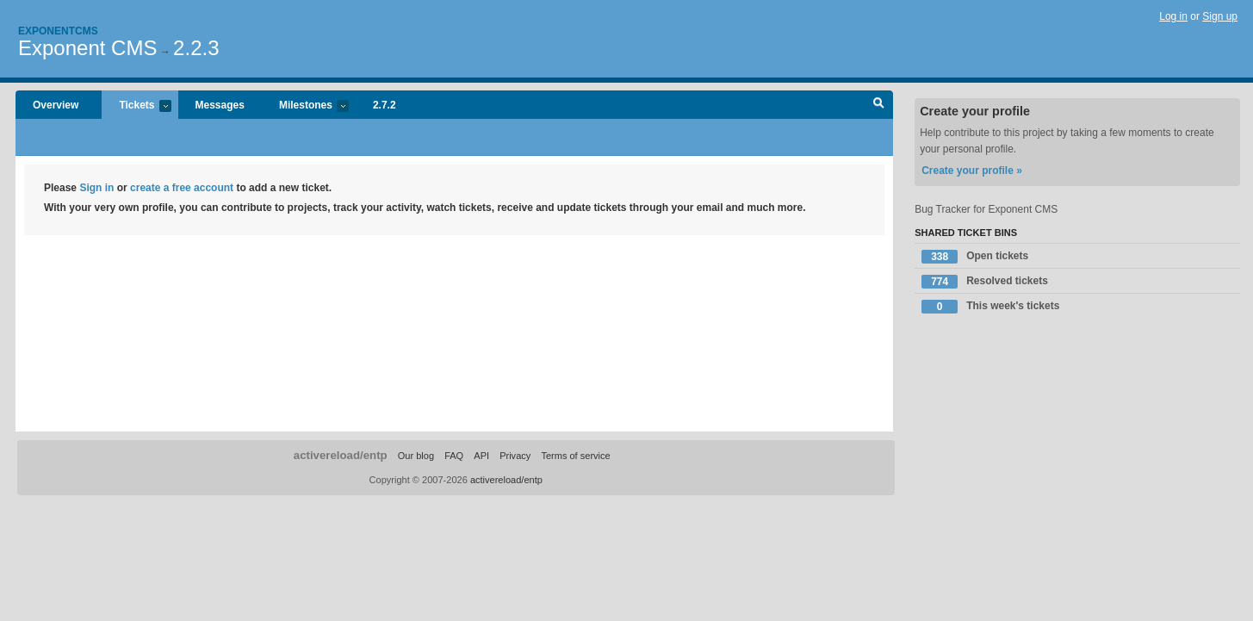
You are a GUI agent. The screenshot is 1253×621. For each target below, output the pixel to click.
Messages (220, 105)
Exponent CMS (87, 47)
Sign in (96, 188)
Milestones (305, 106)
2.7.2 (384, 105)
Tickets (136, 106)
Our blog (416, 455)
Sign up (1219, 16)
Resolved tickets (984, 282)
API (481, 455)
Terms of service (575, 455)
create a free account (181, 188)
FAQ (453, 455)
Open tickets (974, 257)
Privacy (514, 455)
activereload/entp (341, 455)
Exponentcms (58, 31)
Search (879, 105)
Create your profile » (971, 171)
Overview (55, 105)
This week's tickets (990, 307)
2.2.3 (196, 47)
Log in (1173, 16)
